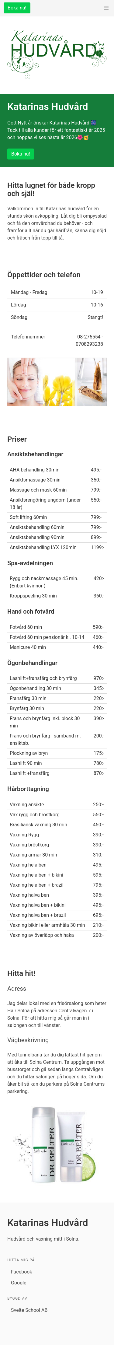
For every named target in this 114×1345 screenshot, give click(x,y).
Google (18, 1283)
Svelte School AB (29, 1310)
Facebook (21, 1272)
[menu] (106, 8)
